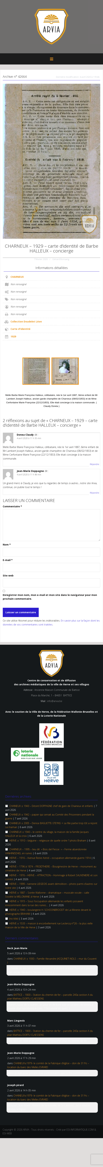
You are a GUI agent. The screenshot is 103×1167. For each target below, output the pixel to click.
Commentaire (12, 506)
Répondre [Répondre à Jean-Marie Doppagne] (94, 492)
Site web (8, 575)
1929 (13, 336)
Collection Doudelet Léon (26, 321)
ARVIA (26, 1129)
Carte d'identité (20, 329)
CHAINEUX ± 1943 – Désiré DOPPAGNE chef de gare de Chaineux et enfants (51, 806)
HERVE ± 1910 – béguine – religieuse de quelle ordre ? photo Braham (47, 840)
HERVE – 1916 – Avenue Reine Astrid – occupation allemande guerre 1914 (50, 858)
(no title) (13, 918)
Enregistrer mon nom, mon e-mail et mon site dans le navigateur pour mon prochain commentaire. (50, 596)
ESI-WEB (7, 1133)
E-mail (8, 560)
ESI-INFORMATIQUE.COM (80, 1129)
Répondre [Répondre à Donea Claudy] (94, 464)
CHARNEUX (17, 276)
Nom (7, 544)
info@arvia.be (54, 701)
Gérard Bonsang (60, 259)
